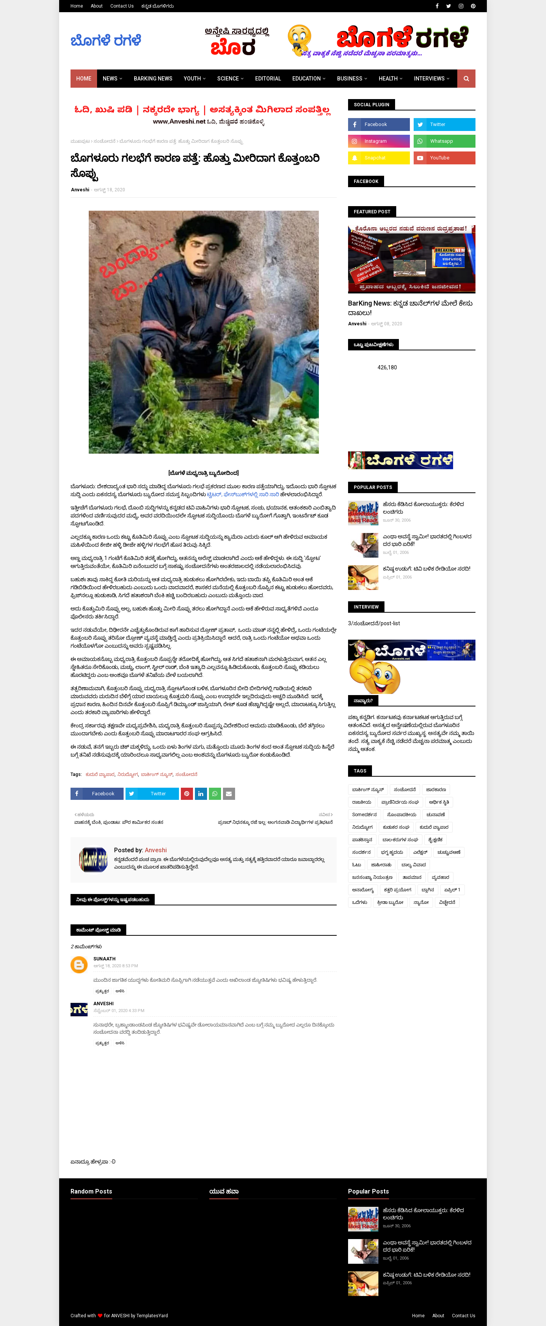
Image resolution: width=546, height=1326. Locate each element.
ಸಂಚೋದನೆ (105, 141)
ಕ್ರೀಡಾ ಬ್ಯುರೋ (390, 902)
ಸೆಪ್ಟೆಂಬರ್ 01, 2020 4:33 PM (119, 1010)
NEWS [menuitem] (110, 79)
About (97, 6)
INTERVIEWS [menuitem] (429, 79)
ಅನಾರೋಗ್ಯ (363, 889)
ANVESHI (120, 1315)
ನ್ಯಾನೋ (421, 902)
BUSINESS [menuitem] (349, 79)
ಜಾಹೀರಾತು (381, 864)
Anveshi (80, 189)
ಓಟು (356, 864)
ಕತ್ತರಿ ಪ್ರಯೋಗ (397, 889)
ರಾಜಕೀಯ (361, 802)
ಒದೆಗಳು (359, 902)
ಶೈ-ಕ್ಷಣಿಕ (435, 839)
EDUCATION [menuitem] (306, 79)
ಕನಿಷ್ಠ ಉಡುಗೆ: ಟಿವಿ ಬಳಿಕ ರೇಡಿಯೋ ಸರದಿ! (427, 569)
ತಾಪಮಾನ (412, 877)
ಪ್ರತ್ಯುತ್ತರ (102, 991)
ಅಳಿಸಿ (120, 991)
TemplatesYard (152, 1315)
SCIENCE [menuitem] (228, 79)
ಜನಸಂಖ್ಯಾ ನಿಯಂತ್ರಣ (372, 877)
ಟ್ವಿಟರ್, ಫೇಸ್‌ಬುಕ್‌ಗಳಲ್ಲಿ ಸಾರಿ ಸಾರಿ (242, 494)
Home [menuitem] (83, 79)
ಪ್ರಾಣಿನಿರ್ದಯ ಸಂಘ (400, 802)
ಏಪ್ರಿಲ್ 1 (452, 889)
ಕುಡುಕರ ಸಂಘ (396, 827)
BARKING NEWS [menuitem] (153, 79)
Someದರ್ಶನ (364, 814)
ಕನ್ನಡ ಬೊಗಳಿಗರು (157, 6)
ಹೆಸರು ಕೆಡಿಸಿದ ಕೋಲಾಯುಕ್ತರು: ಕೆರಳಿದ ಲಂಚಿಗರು (423, 508)
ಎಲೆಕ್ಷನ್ (420, 852)
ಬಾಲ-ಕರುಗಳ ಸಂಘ (400, 839)
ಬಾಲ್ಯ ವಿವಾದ (414, 864)
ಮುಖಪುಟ (80, 141)
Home (77, 6)
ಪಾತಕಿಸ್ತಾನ (362, 839)
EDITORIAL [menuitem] (268, 79)
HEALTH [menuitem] (388, 79)
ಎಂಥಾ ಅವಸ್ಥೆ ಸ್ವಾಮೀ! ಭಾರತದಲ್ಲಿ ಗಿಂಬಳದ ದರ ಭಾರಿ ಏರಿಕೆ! (427, 540)
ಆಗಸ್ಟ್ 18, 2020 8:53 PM (116, 965)
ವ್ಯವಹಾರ (440, 877)
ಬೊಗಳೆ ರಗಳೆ (106, 41)
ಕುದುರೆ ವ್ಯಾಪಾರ (100, 774)
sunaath (104, 959)
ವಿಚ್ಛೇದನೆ (447, 902)
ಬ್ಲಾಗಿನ (428, 889)
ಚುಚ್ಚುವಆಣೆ (449, 852)
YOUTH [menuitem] (192, 79)
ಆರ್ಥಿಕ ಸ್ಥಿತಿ (439, 802)
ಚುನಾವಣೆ (436, 814)
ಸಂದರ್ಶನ (361, 852)
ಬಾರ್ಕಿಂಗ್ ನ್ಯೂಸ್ (157, 774)
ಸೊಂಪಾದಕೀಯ (401, 814)
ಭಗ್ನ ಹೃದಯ (392, 852)
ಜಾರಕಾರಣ (436, 789)
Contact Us (122, 6)
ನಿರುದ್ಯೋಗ (128, 774)
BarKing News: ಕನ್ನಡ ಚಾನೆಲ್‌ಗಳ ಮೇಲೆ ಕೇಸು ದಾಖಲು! (410, 308)
